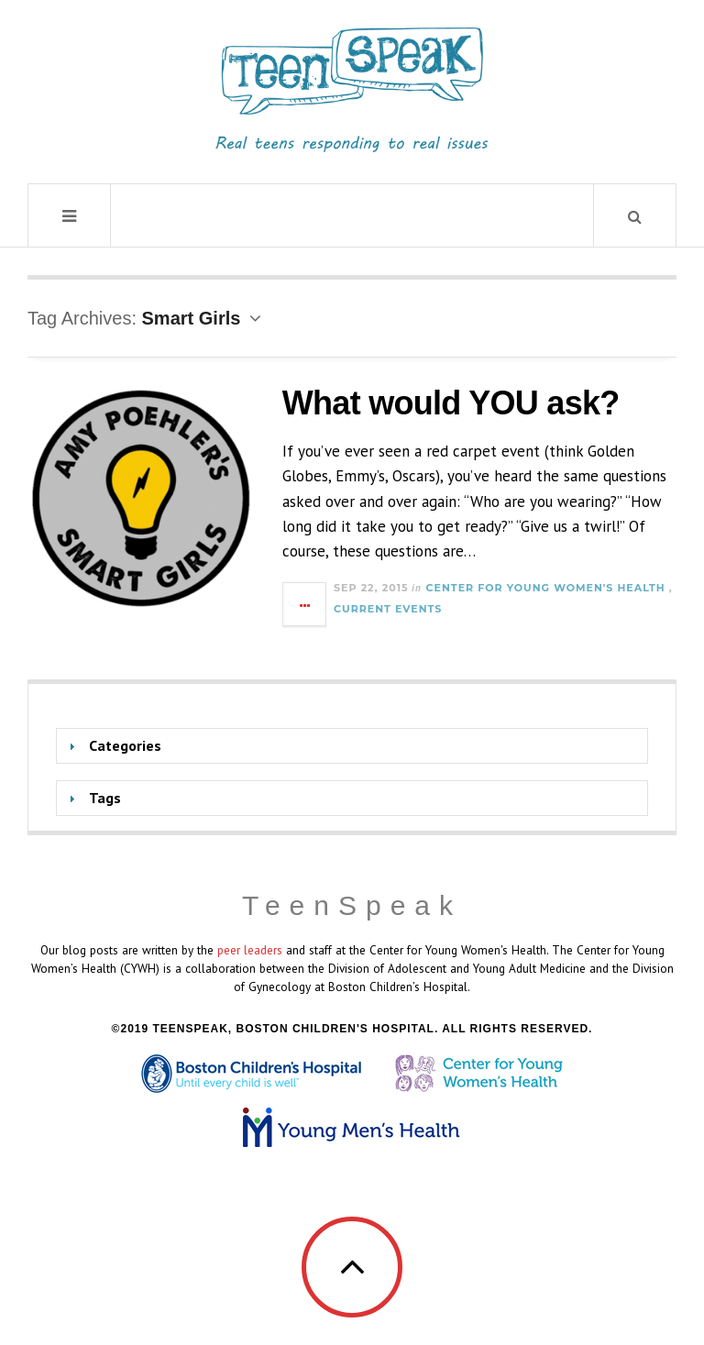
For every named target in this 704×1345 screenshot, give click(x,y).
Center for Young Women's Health (546, 587)
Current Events (388, 608)
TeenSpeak (352, 905)
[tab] (352, 746)
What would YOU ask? (451, 403)
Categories (125, 745)
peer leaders (249, 950)
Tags (105, 797)
